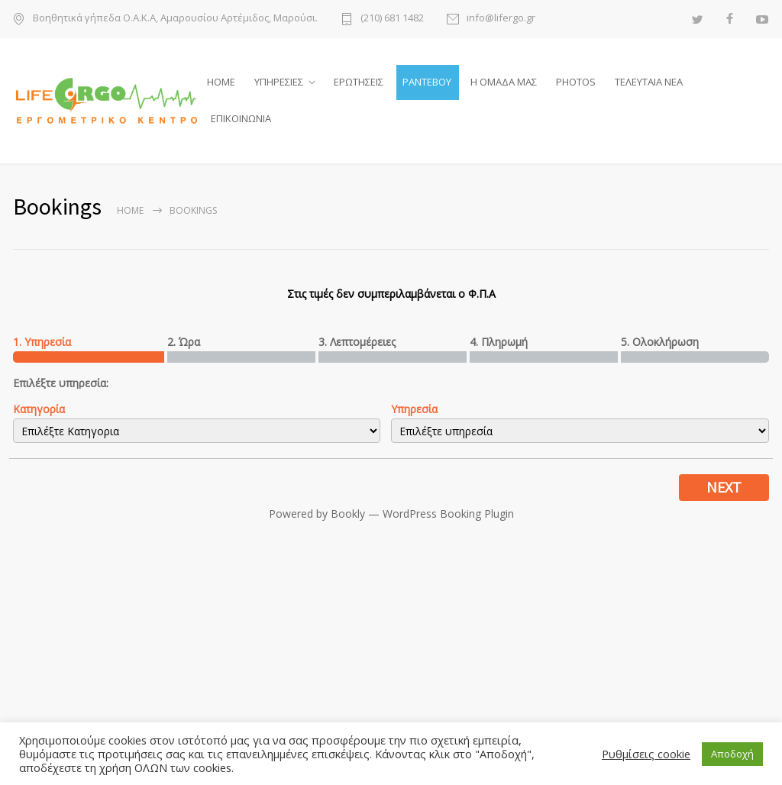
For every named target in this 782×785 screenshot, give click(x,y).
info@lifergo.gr (501, 18)
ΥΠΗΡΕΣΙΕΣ (278, 83)
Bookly (348, 516)
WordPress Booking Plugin (448, 516)
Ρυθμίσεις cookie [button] (646, 754)
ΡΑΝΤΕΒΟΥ (426, 83)
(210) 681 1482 (392, 18)
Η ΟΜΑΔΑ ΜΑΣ (503, 83)
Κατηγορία (39, 412)
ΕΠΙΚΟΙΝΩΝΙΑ (241, 120)
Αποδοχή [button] (732, 754)
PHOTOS (576, 83)
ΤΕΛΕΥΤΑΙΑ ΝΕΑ (649, 83)
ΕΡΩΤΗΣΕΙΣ (358, 83)
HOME (221, 83)
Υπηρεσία (414, 412)
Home (130, 213)
